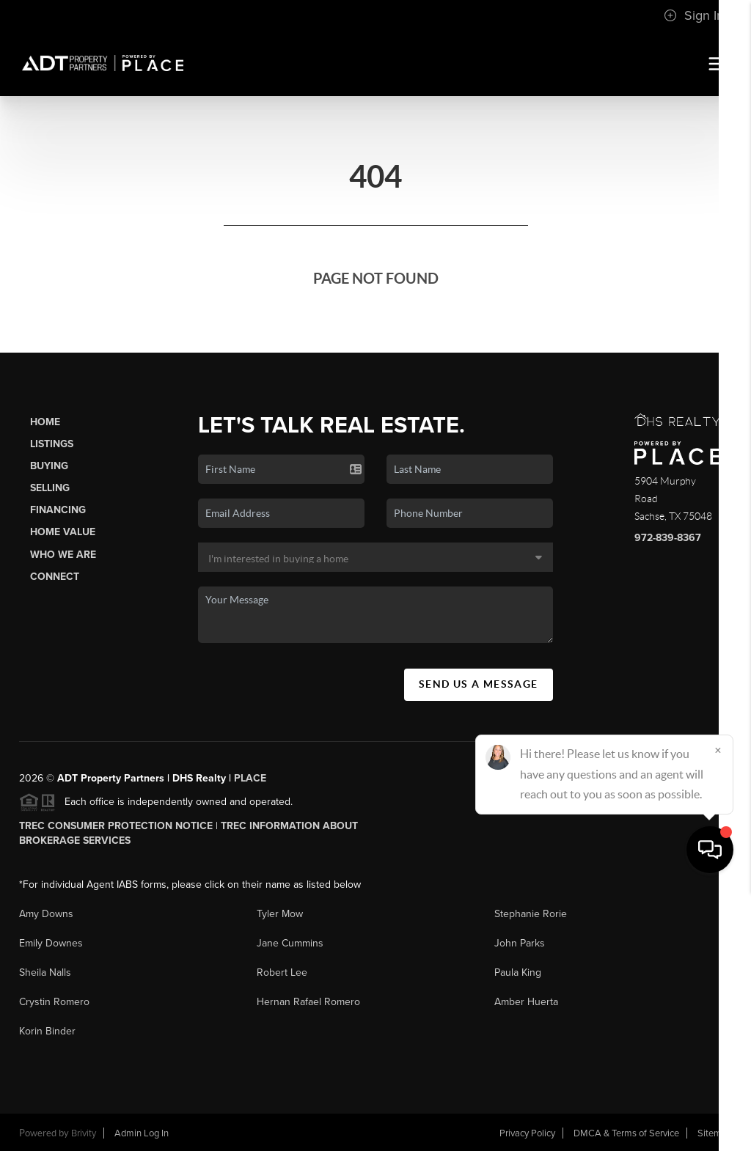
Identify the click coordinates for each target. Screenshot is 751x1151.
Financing (58, 510)
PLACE (250, 778)
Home (45, 422)
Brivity (83, 1133)
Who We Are (63, 554)
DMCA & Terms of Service (626, 1133)
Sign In (694, 15)
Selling (50, 488)
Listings (51, 444)
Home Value (62, 532)
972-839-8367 (667, 538)
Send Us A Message (478, 684)
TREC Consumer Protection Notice (116, 826)
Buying (49, 466)
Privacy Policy (527, 1133)
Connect (54, 576)
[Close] (718, 1010)
